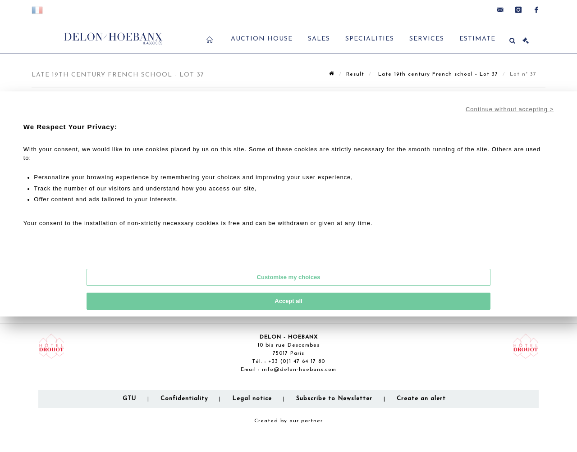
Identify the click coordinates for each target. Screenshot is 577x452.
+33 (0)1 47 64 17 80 (296, 361)
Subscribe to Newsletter (334, 399)
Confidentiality (184, 399)
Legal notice (252, 399)
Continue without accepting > (510, 109)
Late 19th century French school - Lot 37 (437, 74)
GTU (129, 399)
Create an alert (421, 399)
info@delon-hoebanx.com (299, 369)
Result (355, 74)
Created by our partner (288, 421)
